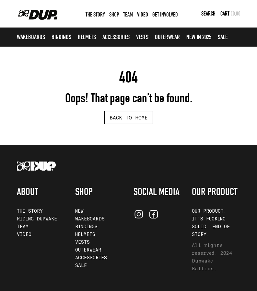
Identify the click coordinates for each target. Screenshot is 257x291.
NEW (79, 211)
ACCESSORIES (116, 38)
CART (225, 14)
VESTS (142, 38)
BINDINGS (61, 38)
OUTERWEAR (167, 38)
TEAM (128, 15)
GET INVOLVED (165, 15)
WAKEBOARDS (31, 38)
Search (208, 14)
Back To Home (129, 118)
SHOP (114, 15)
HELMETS (87, 38)
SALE (223, 38)
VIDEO (142, 15)
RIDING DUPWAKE (37, 219)
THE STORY (95, 15)
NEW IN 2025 (198, 38)
